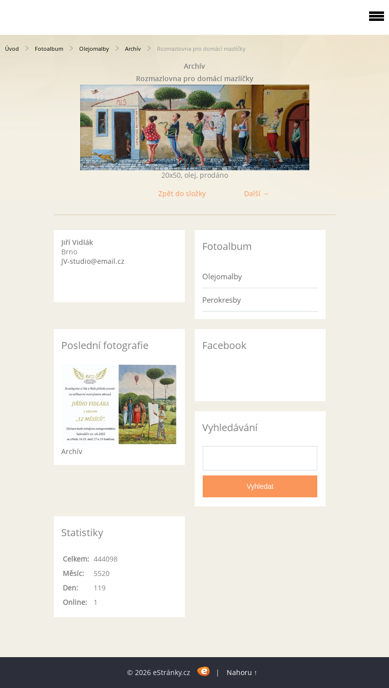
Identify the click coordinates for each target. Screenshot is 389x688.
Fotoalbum (49, 48)
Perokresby (221, 300)
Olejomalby (94, 48)
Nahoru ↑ (242, 672)
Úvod (12, 48)
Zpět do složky (182, 193)
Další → (256, 193)
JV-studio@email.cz (93, 261)
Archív (133, 48)
